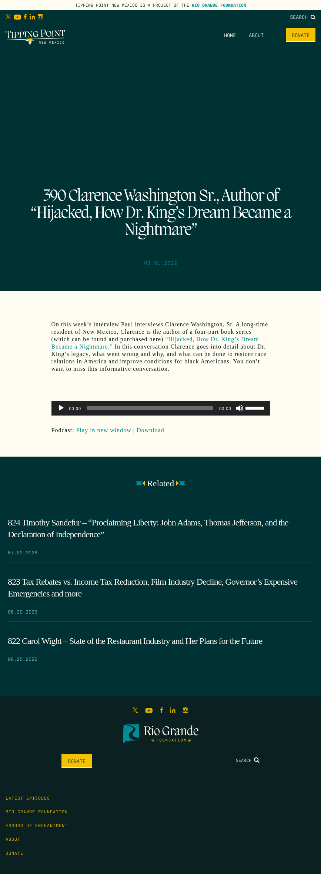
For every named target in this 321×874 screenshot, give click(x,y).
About (256, 34)
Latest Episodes (28, 798)
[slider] (150, 408)
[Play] (61, 408)
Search (302, 16)
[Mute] (239, 408)
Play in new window (103, 430)
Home (230, 34)
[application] (160, 408)
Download (150, 430)
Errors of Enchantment (37, 825)
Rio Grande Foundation (219, 5)
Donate (301, 34)
